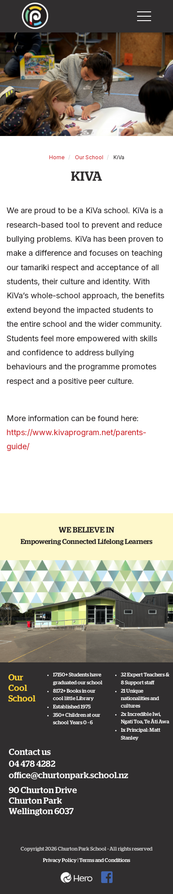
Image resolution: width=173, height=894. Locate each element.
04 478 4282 (32, 764)
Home (57, 157)
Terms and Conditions (104, 860)
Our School (89, 157)
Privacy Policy (60, 860)
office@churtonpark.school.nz (68, 775)
